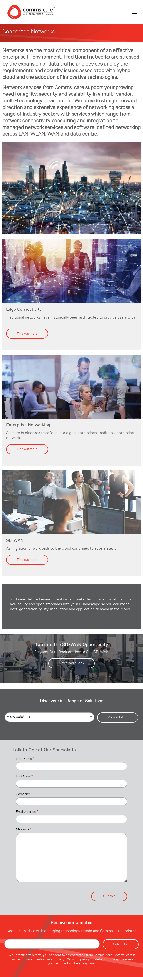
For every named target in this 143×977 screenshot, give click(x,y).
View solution (118, 717)
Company (23, 794)
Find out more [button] (27, 333)
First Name (25, 759)
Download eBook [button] (71, 663)
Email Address (27, 812)
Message (23, 829)
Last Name (24, 776)
